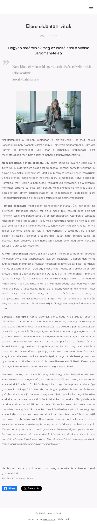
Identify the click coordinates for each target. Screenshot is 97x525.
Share (9, 488)
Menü (91, 7)
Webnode (49, 519)
